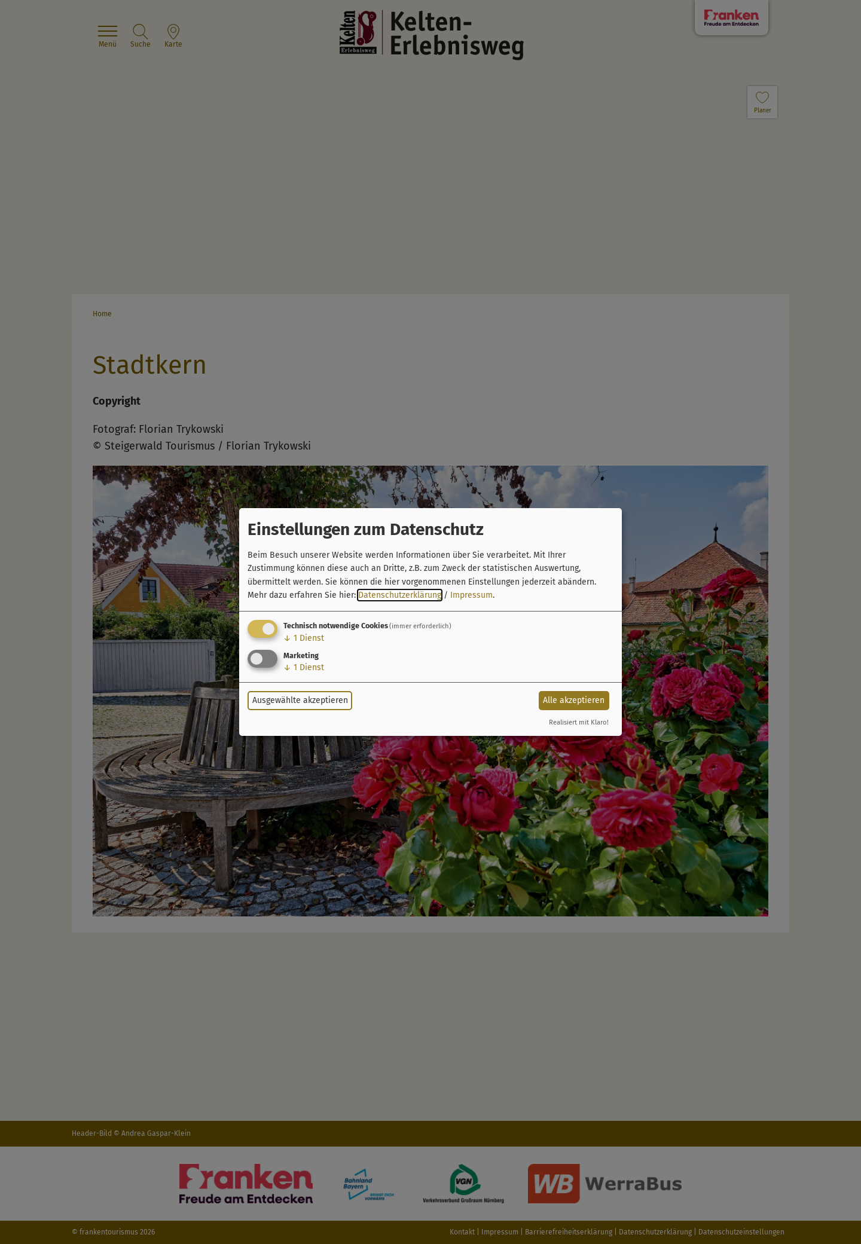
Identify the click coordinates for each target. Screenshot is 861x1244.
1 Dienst (303, 638)
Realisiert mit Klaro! (579, 722)
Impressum (471, 595)
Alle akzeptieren (573, 700)
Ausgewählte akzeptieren (300, 700)
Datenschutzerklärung (399, 595)
